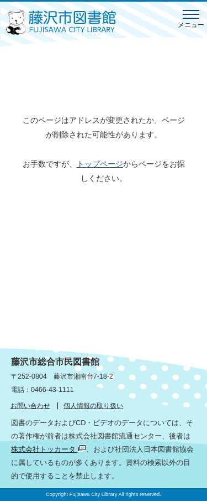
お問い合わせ (30, 406)
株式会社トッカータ (48, 449)
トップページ (100, 163)
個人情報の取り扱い (93, 406)
